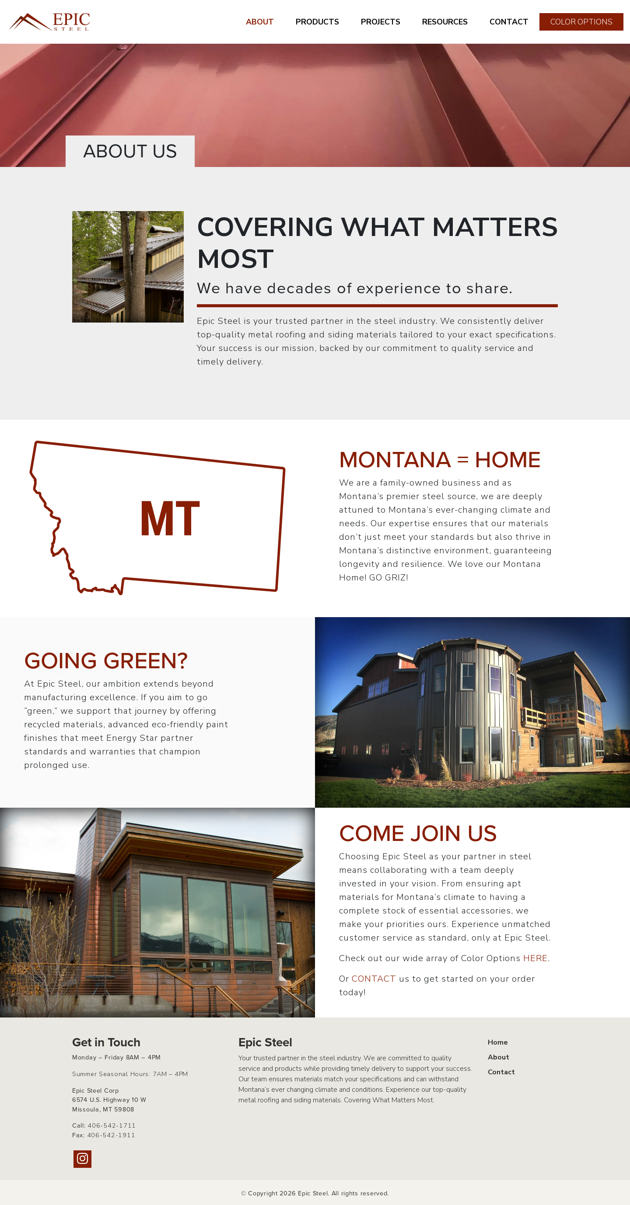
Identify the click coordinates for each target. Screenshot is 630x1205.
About (498, 1057)
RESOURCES (445, 22)
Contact (501, 1072)
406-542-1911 (111, 1135)
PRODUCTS (317, 22)
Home (498, 1042)
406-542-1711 (112, 1125)
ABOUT (260, 22)
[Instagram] (82, 1159)
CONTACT (509, 22)
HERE (535, 958)
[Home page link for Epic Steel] (50, 22)
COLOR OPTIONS (581, 22)
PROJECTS (380, 22)
